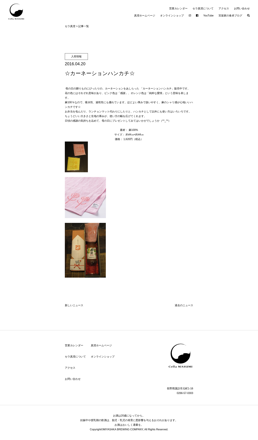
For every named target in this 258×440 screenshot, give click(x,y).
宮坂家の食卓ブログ (230, 15)
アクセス (224, 8)
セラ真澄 (70, 26)
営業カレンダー (178, 8)
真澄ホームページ (144, 15)
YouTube (208, 15)
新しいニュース (74, 305)
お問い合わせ (242, 8)
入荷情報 (76, 56)
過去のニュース (184, 305)
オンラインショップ (172, 15)
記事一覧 (83, 26)
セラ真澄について (203, 8)
